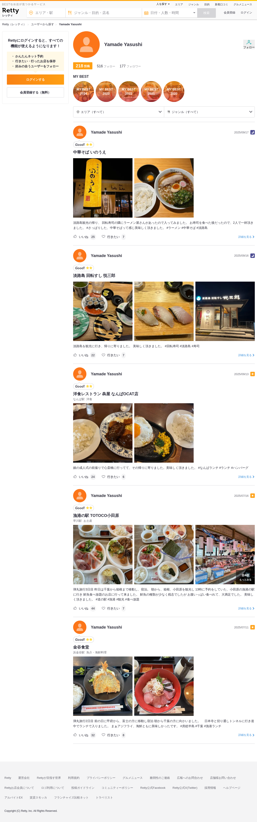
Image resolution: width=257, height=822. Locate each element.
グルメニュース (243, 4)
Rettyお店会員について (19, 787)
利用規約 (74, 777)
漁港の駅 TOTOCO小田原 (96, 515)
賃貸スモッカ (38, 797)
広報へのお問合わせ (190, 777)
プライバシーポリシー (101, 777)
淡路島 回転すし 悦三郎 (94, 275)
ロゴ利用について (52, 787)
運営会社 (24, 777)
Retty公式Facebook (152, 787)
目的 (207, 4)
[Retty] (10, 11)
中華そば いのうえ (89, 152)
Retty (7, 777)
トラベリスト (104, 797)
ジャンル (193, 4)
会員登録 (229, 12)
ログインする (35, 79)
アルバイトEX (13, 797)
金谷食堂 (81, 647)
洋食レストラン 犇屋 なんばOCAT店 (105, 394)
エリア (179, 4)
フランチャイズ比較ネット (71, 797)
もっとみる (245, 577)
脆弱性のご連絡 (160, 777)
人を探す (161, 4)
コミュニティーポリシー (117, 787)
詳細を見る (245, 236)
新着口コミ (221, 4)
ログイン (246, 12)
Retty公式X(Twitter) (185, 787)
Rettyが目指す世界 (49, 777)
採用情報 (210, 787)
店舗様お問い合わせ (223, 777)
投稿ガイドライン (82, 787)
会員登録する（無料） (35, 92)
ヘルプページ (231, 787)
